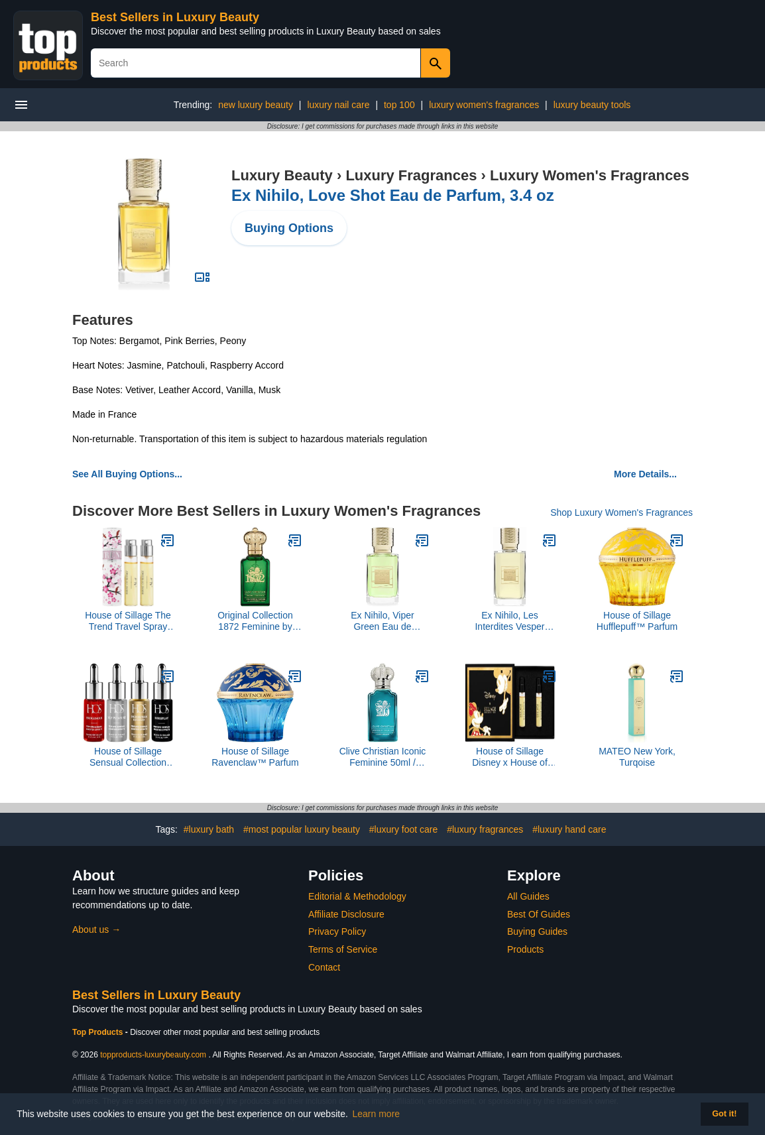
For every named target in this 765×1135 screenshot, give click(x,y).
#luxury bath (209, 829)
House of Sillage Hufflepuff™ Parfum (637, 621)
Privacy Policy (337, 931)
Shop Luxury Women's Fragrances (621, 512)
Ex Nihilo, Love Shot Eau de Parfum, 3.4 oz (392, 195)
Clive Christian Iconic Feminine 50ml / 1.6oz (382, 757)
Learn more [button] (376, 1113)
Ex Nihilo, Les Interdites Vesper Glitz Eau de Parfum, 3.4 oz (509, 621)
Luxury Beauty (282, 175)
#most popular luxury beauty (301, 829)
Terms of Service (342, 949)
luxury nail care (338, 104)
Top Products (98, 1032)
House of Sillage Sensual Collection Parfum (127, 757)
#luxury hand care (569, 829)
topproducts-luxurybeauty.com (153, 1054)
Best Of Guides (538, 914)
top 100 (399, 104)
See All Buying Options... (127, 474)
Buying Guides (537, 931)
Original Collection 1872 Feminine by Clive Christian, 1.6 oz (255, 621)
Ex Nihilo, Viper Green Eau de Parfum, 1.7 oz (382, 621)
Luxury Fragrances (411, 175)
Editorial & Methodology (357, 896)
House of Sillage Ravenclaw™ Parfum (255, 757)
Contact (324, 967)
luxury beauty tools (592, 104)
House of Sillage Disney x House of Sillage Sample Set (510, 757)
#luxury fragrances (485, 829)
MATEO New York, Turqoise (637, 757)
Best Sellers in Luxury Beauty (175, 17)
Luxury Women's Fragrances (589, 175)
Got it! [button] (724, 1113)
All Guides (528, 896)
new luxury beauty (255, 104)
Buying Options (289, 228)
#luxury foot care (403, 829)
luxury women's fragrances (484, 104)
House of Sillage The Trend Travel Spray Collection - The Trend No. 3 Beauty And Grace (128, 621)
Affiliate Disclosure (346, 914)
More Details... (645, 474)
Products (525, 949)
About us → (96, 929)
